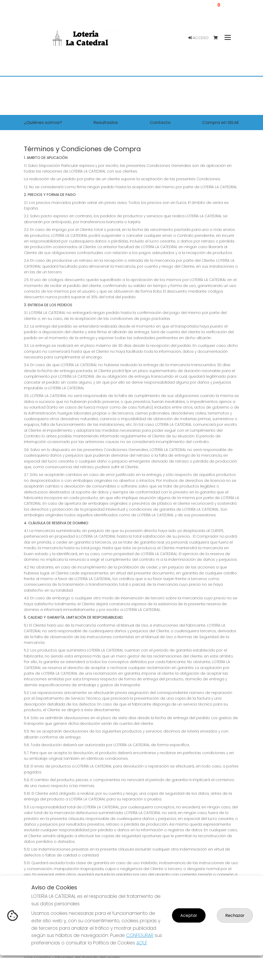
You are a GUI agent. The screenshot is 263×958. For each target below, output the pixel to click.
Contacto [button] (160, 122)
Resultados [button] (105, 122)
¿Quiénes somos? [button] (43, 122)
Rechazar (235, 915)
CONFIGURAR (139, 935)
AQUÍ (141, 942)
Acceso (198, 37)
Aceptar (188, 915)
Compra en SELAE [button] (220, 122)
